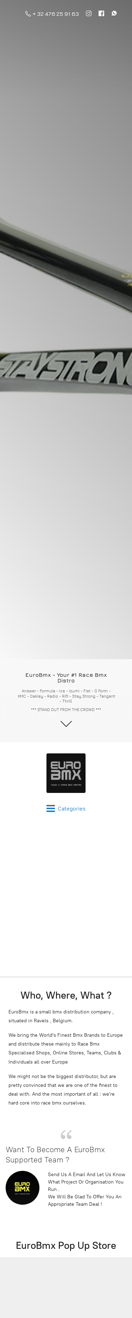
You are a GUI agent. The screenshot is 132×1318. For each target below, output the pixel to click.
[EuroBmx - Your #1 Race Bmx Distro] (66, 773)
